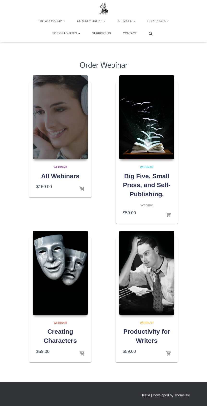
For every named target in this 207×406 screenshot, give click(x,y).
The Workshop (51, 21)
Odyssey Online (91, 21)
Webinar (60, 167)
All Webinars (60, 176)
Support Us (101, 33)
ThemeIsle (182, 395)
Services (126, 21)
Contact (130, 33)
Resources (158, 21)
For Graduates (66, 33)
